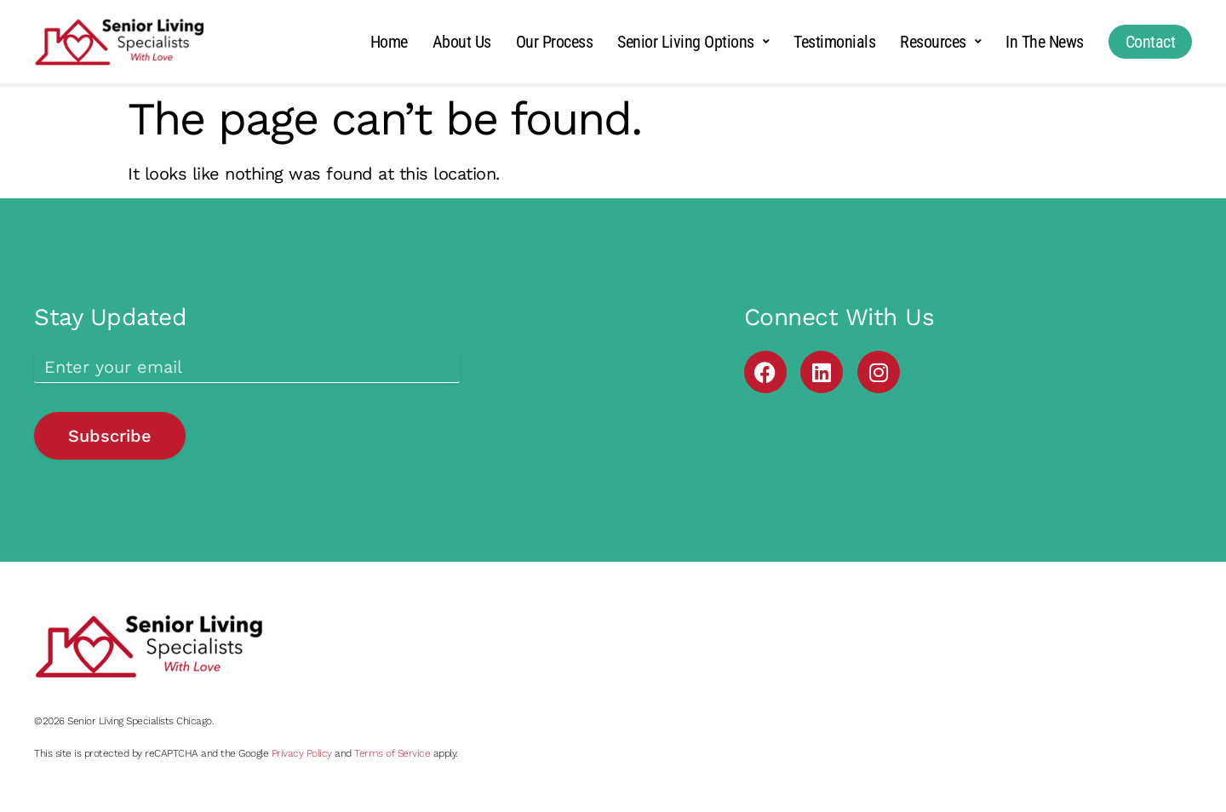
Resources (940, 41)
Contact (1151, 41)
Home (389, 41)
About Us (462, 41)
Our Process (554, 41)
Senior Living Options (693, 41)
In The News (1044, 41)
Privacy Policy (302, 753)
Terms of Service (392, 753)
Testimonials (834, 41)
